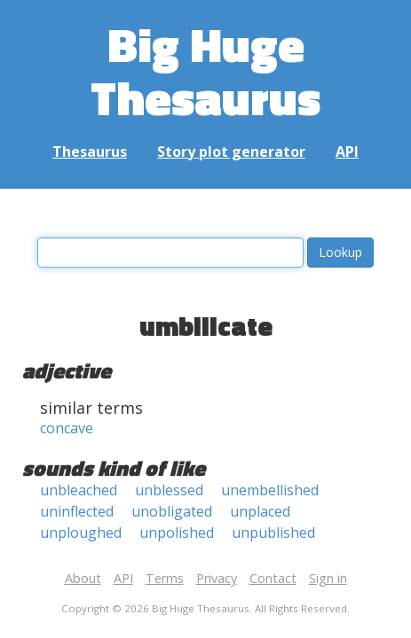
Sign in (328, 578)
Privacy (216, 578)
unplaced (260, 511)
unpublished (273, 532)
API (347, 151)
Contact (272, 578)
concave (66, 428)
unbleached (78, 490)
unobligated (171, 511)
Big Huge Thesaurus (205, 70)
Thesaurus (89, 151)
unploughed (81, 532)
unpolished (176, 532)
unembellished (270, 490)
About (83, 578)
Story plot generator (231, 151)
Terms (165, 578)
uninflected (77, 511)
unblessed (169, 490)
